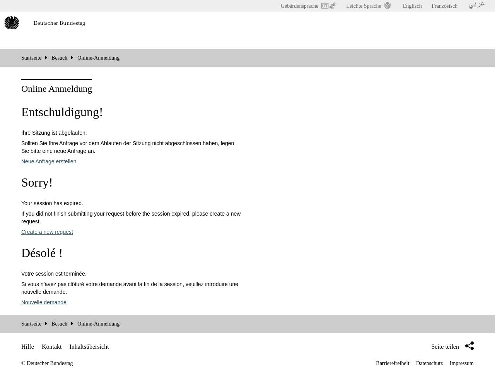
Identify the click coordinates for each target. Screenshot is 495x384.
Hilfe (27, 346)
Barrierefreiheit (392, 363)
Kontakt (52, 346)
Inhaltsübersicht (89, 346)
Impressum (462, 363)
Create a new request (47, 232)
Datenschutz (429, 363)
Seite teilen (452, 346)
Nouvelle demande (44, 302)
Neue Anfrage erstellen (48, 161)
